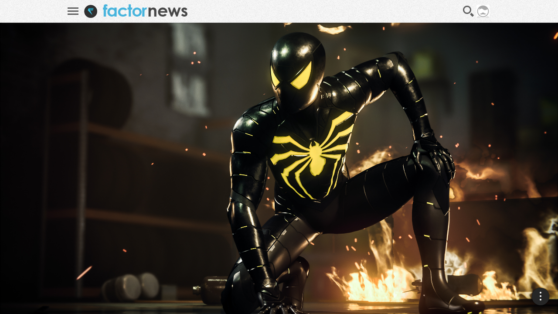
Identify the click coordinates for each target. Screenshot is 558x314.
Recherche (468, 11)
